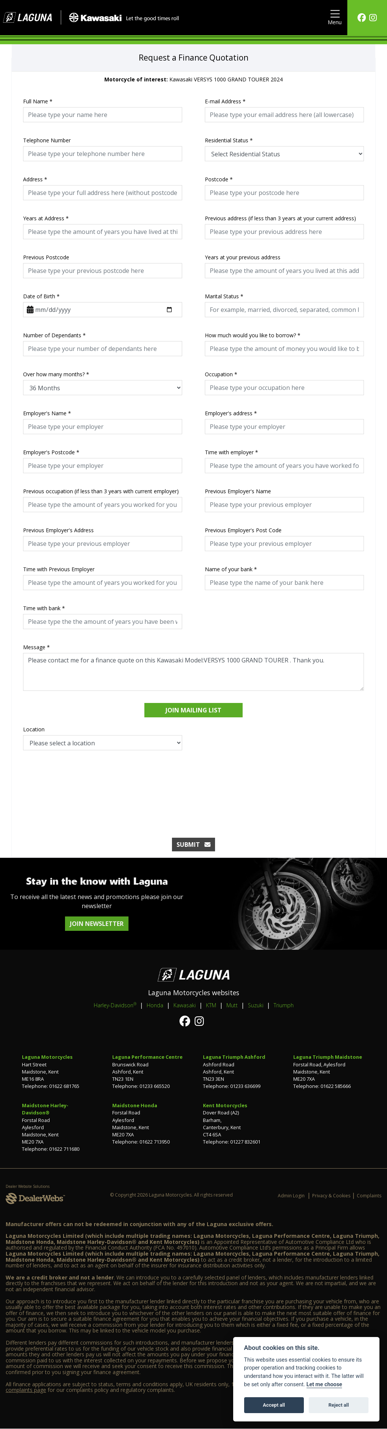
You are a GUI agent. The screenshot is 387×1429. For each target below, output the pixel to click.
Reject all (338, 1405)
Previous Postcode (46, 257)
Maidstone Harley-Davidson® (45, 1109)
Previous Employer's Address (58, 530)
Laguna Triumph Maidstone (327, 1056)
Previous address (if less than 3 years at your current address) (280, 218)
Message (36, 647)
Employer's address (231, 413)
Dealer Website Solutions (28, 1186)
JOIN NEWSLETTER (97, 923)
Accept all (274, 1405)
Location (34, 729)
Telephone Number (47, 140)
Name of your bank (231, 569)
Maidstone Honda (134, 1105)
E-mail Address (225, 101)
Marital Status (224, 296)
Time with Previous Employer (58, 569)
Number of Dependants (54, 335)
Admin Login (291, 1195)
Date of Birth (41, 296)
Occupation (221, 374)
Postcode (219, 179)
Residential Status (229, 140)
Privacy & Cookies (331, 1195)
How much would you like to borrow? (252, 335)
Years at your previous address (242, 257)
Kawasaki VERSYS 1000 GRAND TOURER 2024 (193, 79)
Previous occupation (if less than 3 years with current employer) (101, 491)
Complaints (369, 1195)
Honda (155, 1005)
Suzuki (255, 1005)
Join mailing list (193, 710)
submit (193, 844)
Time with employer (231, 452)
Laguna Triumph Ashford (234, 1056)
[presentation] (193, 786)
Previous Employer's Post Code (243, 530)
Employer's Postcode (51, 452)
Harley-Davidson (115, 1005)
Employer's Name (47, 413)
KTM (211, 1005)
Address (35, 179)
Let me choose (324, 1384)
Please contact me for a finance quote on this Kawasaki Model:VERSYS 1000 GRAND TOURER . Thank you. (193, 672)
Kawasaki (184, 1005)
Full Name (38, 101)
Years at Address (46, 218)
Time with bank (44, 608)
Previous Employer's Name (238, 491)
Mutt (232, 1005)
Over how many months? (56, 374)
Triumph (284, 1005)
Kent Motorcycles (225, 1105)
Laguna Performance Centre (147, 1056)
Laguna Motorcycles (47, 1056)
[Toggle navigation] (334, 18)
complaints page (26, 1389)
